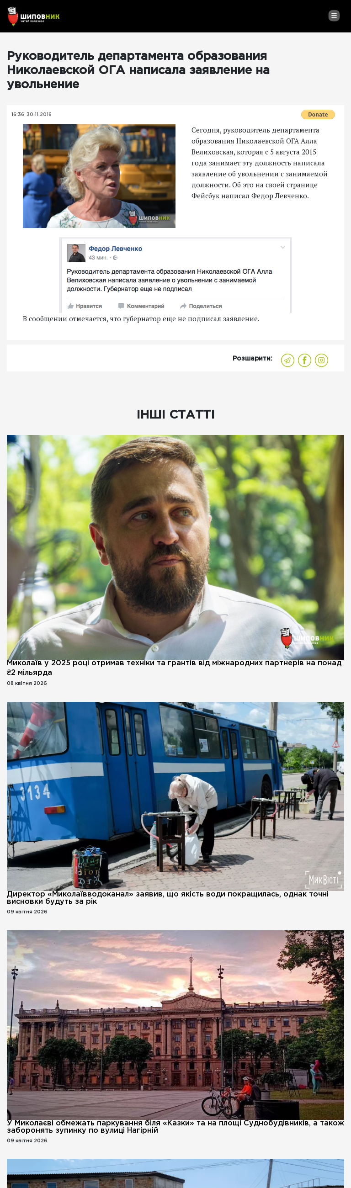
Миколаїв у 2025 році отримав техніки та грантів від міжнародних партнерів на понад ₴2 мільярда (174, 668)
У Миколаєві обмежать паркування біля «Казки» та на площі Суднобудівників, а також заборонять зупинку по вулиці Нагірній (175, 1127)
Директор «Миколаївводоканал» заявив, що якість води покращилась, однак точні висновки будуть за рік (168, 898)
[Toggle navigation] (334, 15)
